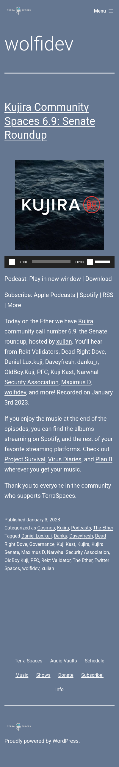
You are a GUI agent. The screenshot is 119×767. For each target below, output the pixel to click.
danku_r (87, 361)
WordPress (66, 741)
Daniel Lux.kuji (23, 361)
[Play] (12, 262)
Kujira (85, 321)
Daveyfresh (60, 361)
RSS (108, 294)
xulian (64, 341)
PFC (42, 372)
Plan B (103, 459)
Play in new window (55, 278)
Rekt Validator (56, 560)
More (14, 305)
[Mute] (90, 262)
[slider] (51, 261)
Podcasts (81, 528)
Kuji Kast (62, 372)
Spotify (89, 294)
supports (28, 495)
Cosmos (46, 528)
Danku (60, 536)
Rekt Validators (38, 351)
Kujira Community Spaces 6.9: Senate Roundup (49, 121)
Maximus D (76, 382)
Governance (42, 544)
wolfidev (15, 392)
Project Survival (25, 459)
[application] (59, 262)
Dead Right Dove (83, 351)
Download (98, 278)
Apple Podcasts (54, 294)
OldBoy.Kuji (19, 372)
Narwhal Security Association (78, 552)
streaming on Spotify (31, 439)
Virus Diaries (65, 459)
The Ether (103, 528)
